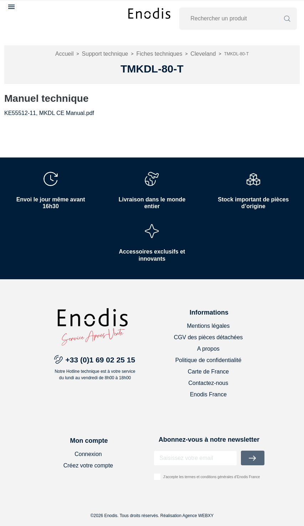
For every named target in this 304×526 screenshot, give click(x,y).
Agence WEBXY (197, 515)
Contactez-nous (208, 383)
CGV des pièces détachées (208, 337)
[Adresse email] (195, 458)
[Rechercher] (233, 18)
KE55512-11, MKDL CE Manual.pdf (49, 113)
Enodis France (208, 394)
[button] (12, 6)
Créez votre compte (88, 465)
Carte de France (208, 372)
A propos (208, 349)
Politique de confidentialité (208, 360)
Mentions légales (208, 326)
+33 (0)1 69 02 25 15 (100, 360)
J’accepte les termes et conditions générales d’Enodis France (211, 477)
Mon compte (89, 440)
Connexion (88, 454)
